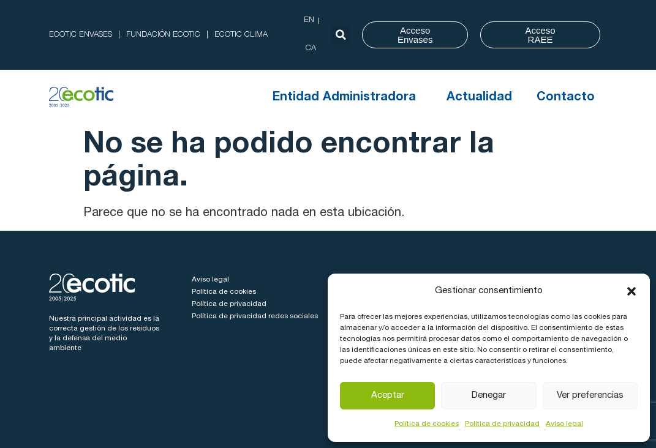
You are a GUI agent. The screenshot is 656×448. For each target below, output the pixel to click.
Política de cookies (426, 424)
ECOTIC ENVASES (80, 35)
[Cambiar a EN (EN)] (309, 21)
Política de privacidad (502, 424)
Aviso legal (564, 424)
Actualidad (479, 98)
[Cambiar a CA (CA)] (311, 49)
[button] (631, 291)
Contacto (566, 98)
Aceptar (387, 395)
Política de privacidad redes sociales (255, 316)
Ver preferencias (590, 395)
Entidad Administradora (347, 98)
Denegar (489, 395)
